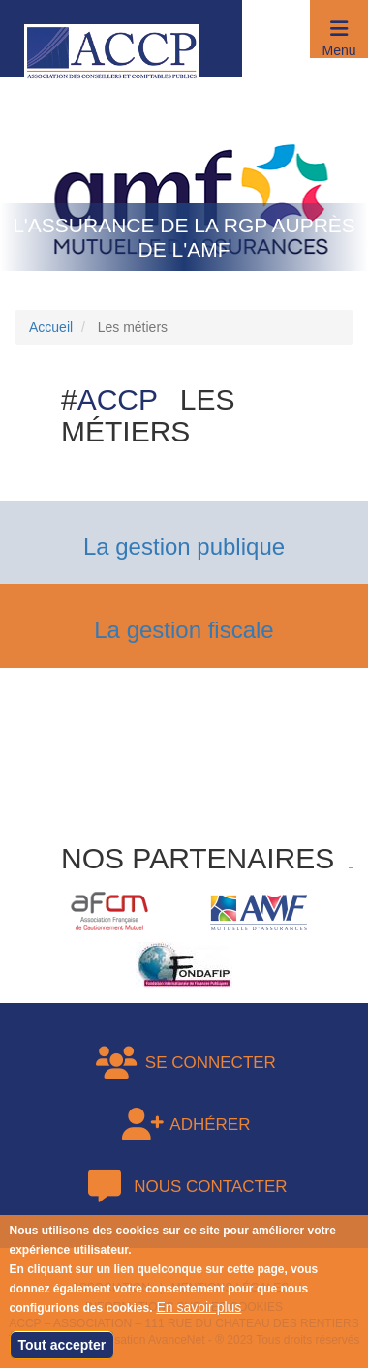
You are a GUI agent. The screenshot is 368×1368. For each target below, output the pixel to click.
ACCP (117, 399)
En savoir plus (198, 1316)
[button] (339, 29)
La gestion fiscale (183, 630)
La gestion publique (184, 546)
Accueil (51, 327)
